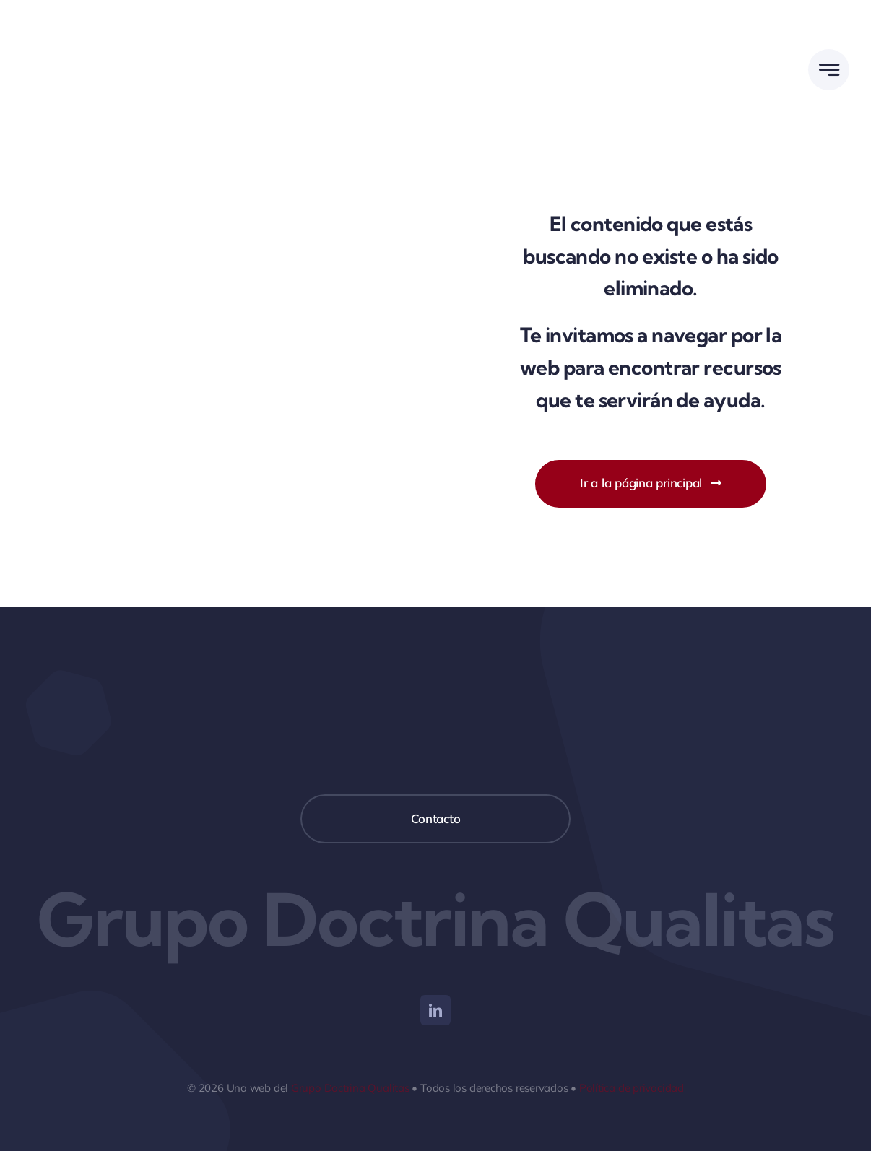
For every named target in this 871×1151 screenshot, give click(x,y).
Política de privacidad (631, 1088)
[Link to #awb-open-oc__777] (828, 69)
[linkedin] (435, 1010)
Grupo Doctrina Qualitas (350, 1088)
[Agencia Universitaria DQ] (76, 20)
